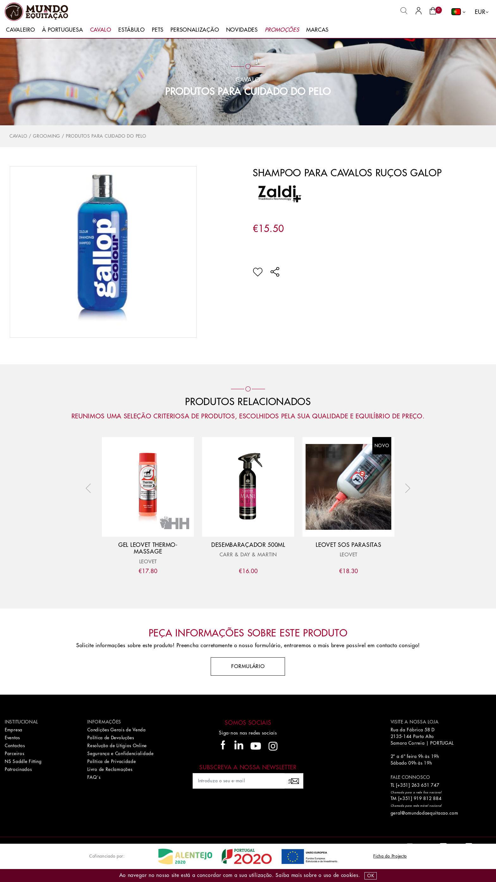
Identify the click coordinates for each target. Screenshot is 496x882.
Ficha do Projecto (390, 856)
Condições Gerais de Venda (116, 730)
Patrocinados (18, 769)
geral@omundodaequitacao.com (424, 813)
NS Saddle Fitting (23, 761)
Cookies (349, 875)
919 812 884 (428, 798)
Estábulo (131, 30)
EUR (480, 12)
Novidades (242, 30)
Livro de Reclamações (109, 769)
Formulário (247, 666)
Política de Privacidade (111, 761)
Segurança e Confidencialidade (120, 753)
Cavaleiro (20, 30)
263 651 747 (425, 785)
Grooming (46, 136)
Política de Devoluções (110, 737)
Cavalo (100, 30)
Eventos (12, 737)
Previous (90, 488)
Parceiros (14, 753)
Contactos (15, 745)
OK (370, 875)
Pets (158, 30)
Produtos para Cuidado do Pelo (248, 92)
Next (406, 488)
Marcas (317, 30)
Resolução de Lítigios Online (117, 745)
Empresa (13, 730)
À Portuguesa (62, 30)
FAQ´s (94, 777)
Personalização (194, 30)
